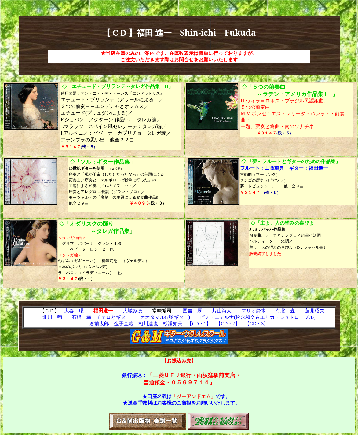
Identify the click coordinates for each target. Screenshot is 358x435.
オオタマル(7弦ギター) (165, 317)
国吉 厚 (192, 310)
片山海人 (222, 310)
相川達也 (148, 323)
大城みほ (132, 310)
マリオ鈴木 (253, 310)
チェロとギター (113, 317)
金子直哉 (123, 323)
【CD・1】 (199, 323)
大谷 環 (74, 310)
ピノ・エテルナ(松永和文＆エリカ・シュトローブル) (258, 317)
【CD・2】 (228, 323)
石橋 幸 (81, 317)
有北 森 (285, 310)
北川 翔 (52, 317)
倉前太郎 (99, 323)
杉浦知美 (172, 323)
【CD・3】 (256, 323)
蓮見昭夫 (314, 310)
